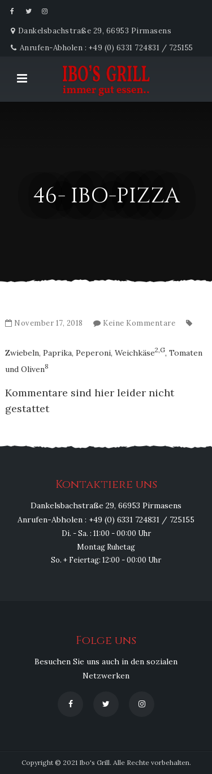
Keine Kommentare (139, 323)
